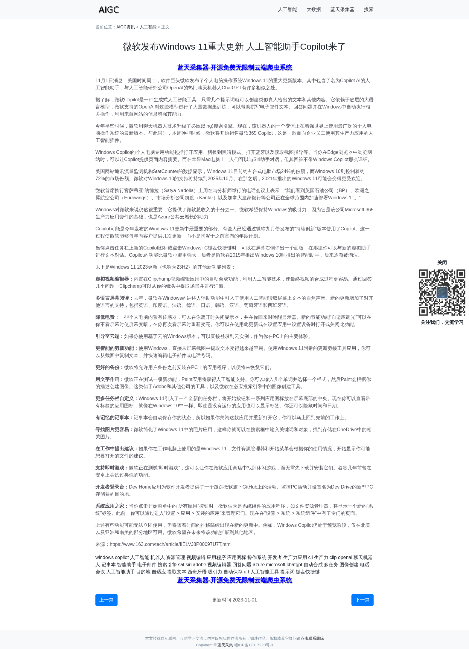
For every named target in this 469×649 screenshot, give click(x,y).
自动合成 (313, 564)
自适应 (159, 571)
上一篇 (106, 599)
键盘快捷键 (308, 571)
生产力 (321, 557)
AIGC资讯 (125, 27)
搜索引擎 (167, 564)
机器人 (157, 557)
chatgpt (294, 564)
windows (104, 557)
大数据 (314, 9)
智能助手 (126, 564)
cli (310, 557)
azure (259, 564)
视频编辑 (195, 557)
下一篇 (362, 599)
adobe (199, 564)
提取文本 (176, 571)
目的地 (143, 571)
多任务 (331, 564)
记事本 (108, 564)
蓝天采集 (225, 645)
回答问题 (242, 564)
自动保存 (233, 571)
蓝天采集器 (342, 9)
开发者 (275, 557)
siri (188, 564)
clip (333, 557)
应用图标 (236, 557)
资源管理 (175, 557)
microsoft (275, 564)
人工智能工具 (264, 571)
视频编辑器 (219, 564)
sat (181, 564)
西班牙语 (197, 571)
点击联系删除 (312, 638)
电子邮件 (146, 564)
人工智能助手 (120, 571)
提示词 (287, 571)
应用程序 (216, 557)
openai (345, 557)
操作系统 (257, 557)
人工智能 (287, 9)
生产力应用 (295, 557)
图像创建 (349, 564)
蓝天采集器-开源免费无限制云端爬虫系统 (234, 67)
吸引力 (215, 571)
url (246, 571)
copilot (122, 557)
